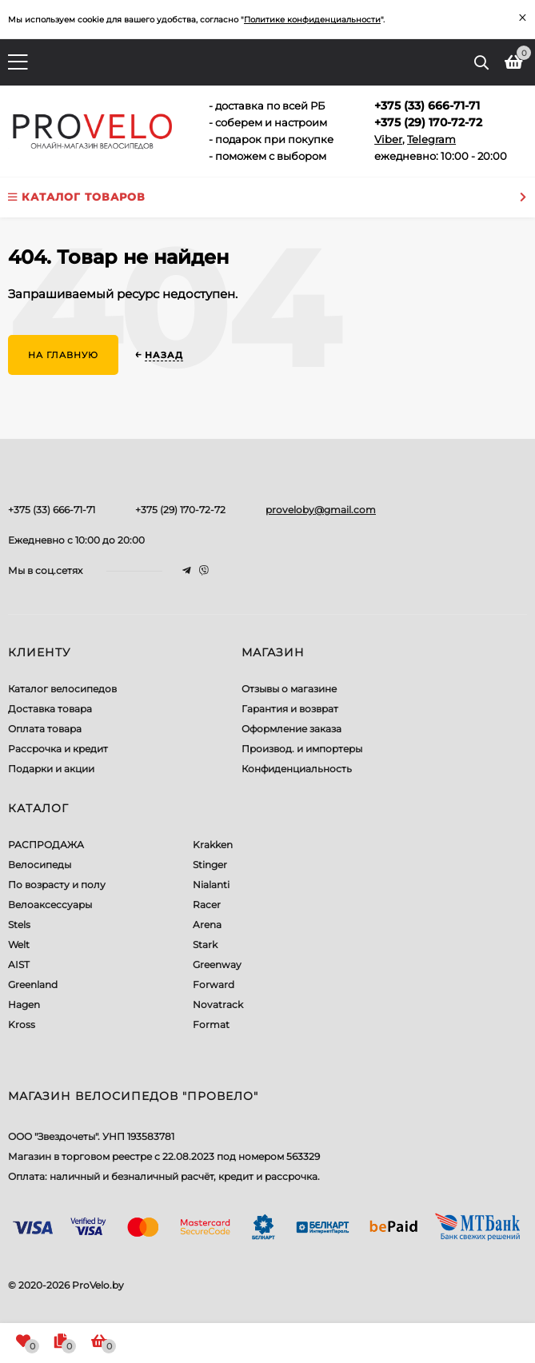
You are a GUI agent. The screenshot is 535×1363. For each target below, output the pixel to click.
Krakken (213, 845)
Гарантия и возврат (290, 709)
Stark (205, 945)
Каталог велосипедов (62, 689)
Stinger (210, 865)
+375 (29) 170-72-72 (180, 510)
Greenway (217, 964)
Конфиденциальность (297, 769)
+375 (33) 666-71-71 (51, 510)
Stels (19, 925)
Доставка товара (50, 709)
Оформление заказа (291, 729)
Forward (213, 984)
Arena (207, 925)
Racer (207, 905)
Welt (19, 945)
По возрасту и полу (57, 885)
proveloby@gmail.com (321, 510)
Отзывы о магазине (289, 689)
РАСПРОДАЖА (46, 845)
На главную (63, 355)
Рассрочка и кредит (58, 749)
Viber (388, 139)
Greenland (33, 984)
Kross (21, 1024)
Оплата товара (45, 729)
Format (211, 1024)
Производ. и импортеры (302, 749)
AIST (19, 964)
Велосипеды (39, 865)
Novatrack (218, 1004)
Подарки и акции (51, 769)
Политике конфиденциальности (312, 19)
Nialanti (211, 885)
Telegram (431, 139)
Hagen (24, 1004)
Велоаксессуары (50, 905)
